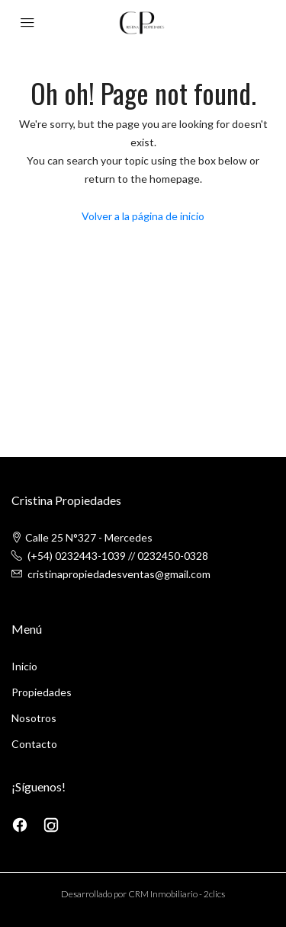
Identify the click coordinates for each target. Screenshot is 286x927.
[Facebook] (21, 823)
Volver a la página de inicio (143, 215)
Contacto (34, 743)
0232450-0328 (172, 555)
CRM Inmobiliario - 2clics (176, 894)
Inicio (24, 666)
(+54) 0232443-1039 (76, 555)
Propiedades (41, 692)
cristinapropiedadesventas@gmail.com (118, 573)
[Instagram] (51, 823)
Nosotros (33, 717)
